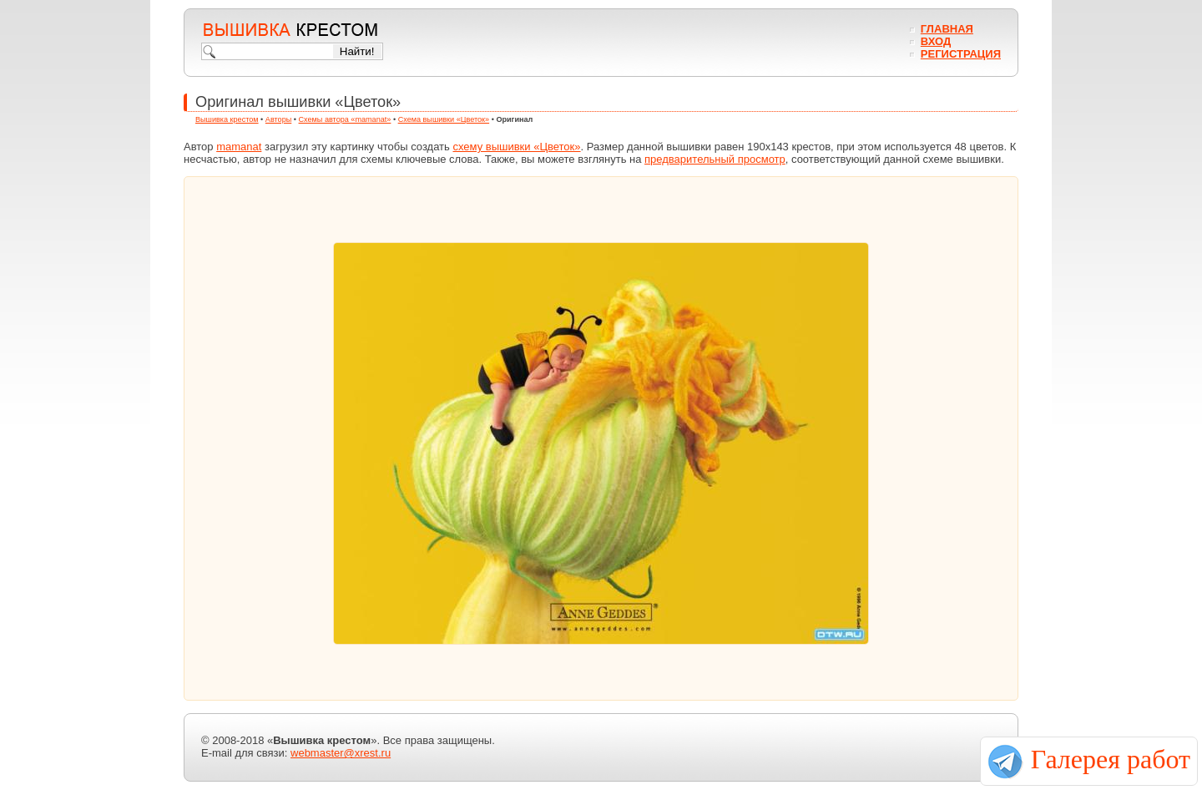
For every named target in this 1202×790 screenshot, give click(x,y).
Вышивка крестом (227, 119)
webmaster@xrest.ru (340, 753)
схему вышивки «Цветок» (516, 146)
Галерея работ (1110, 759)
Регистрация (961, 54)
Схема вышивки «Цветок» (444, 119)
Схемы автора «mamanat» (345, 119)
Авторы (278, 119)
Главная (947, 29)
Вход (936, 41)
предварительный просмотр (714, 159)
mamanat (238, 146)
